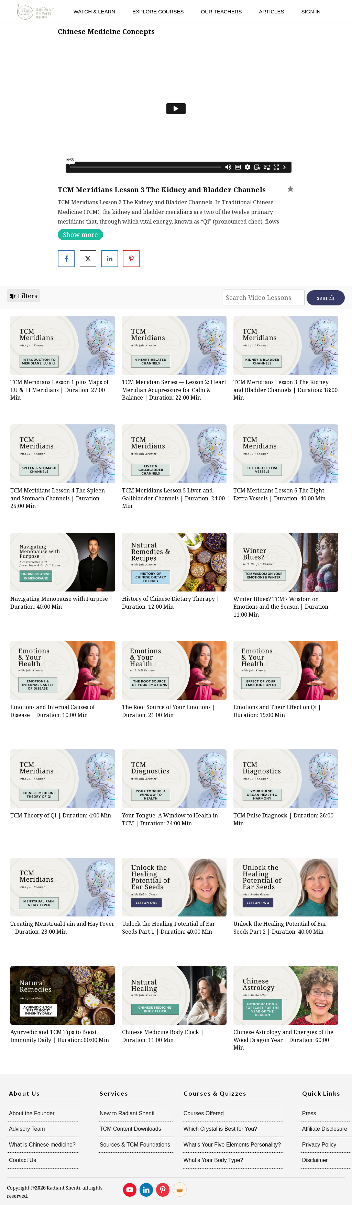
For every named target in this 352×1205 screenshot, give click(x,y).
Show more (80, 234)
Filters (23, 296)
